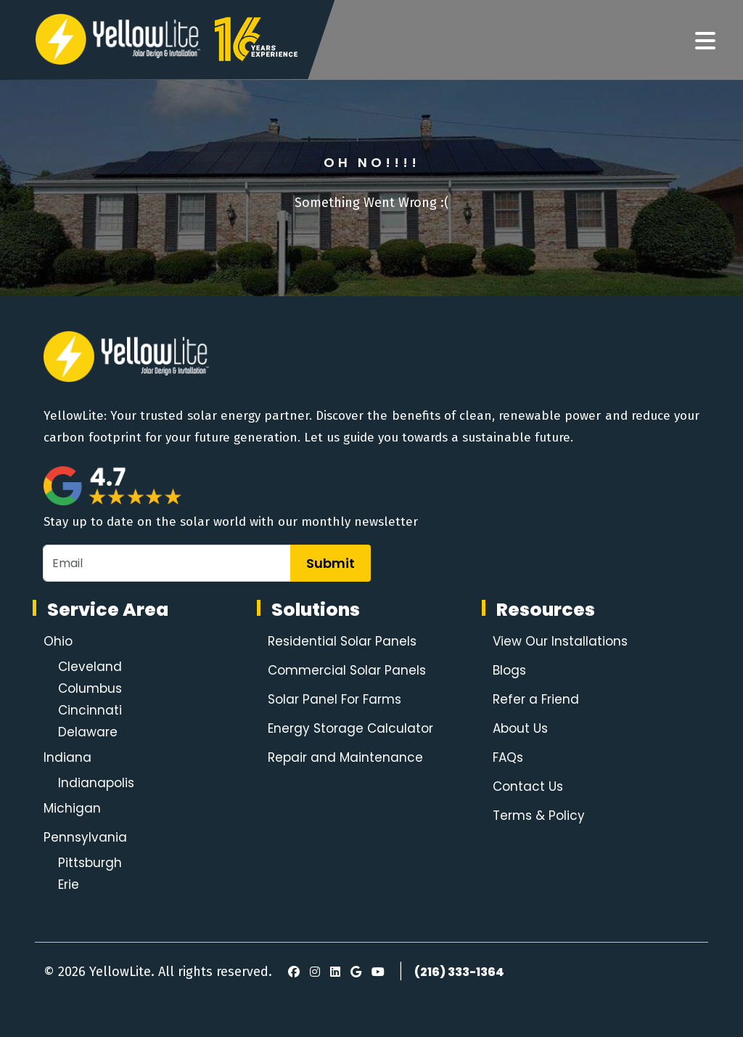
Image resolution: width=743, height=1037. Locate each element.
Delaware (88, 732)
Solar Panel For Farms (334, 699)
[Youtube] (375, 972)
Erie (68, 884)
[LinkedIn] (333, 972)
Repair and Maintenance (345, 757)
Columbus (90, 688)
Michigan (72, 808)
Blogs (509, 670)
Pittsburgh (90, 862)
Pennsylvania (85, 837)
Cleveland (90, 666)
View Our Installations (560, 641)
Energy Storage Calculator (350, 728)
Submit (330, 563)
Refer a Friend (536, 699)
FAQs (508, 757)
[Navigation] (705, 41)
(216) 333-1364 (459, 972)
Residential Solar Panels (342, 641)
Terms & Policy (539, 815)
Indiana (67, 757)
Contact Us (528, 786)
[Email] (167, 563)
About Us (520, 728)
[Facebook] (290, 972)
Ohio (58, 641)
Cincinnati (90, 710)
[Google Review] (353, 972)
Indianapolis (96, 783)
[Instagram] (313, 972)
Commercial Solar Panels (347, 670)
